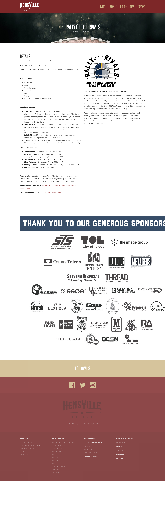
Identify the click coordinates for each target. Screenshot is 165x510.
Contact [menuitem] (141, 6)
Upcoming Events (26, 442)
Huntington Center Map (28, 448)
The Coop (55, 454)
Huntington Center (124, 439)
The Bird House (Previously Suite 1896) (65, 442)
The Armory (88, 449)
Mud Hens (120, 455)
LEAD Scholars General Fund (50, 193)
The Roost (55, 463)
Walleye (119, 459)
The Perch (55, 460)
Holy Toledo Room (58, 448)
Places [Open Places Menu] (113, 6)
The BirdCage (57, 451)
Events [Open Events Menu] (103, 6)
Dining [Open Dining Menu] (123, 6)
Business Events (25, 454)
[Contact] (140, 6)
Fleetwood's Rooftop (91, 452)
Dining (22, 451)
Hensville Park (90, 457)
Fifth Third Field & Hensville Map (31, 445)
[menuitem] (102, 6)
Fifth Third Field (59, 439)
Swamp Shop (89, 439)
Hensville (68, 424)
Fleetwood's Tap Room (93, 443)
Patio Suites (56, 472)
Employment (120, 450)
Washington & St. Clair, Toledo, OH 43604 (86, 424)
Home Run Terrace (58, 445)
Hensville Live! (89, 446)
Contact (119, 447)
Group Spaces (121, 442)
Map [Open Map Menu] (132, 6)
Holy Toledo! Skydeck (59, 466)
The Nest (55, 457)
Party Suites (56, 469)
